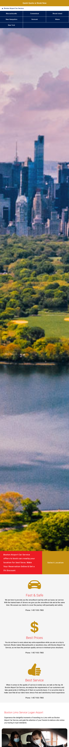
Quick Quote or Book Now (34, 3)
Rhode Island (57, 14)
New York (11, 25)
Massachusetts (11, 14)
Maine (57, 19)
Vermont (34, 19)
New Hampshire (11, 19)
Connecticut (34, 14)
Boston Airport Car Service (14, 8)
